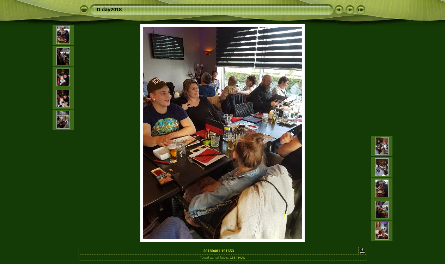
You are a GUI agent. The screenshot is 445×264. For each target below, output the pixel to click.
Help (241, 257)
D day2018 (109, 9)
